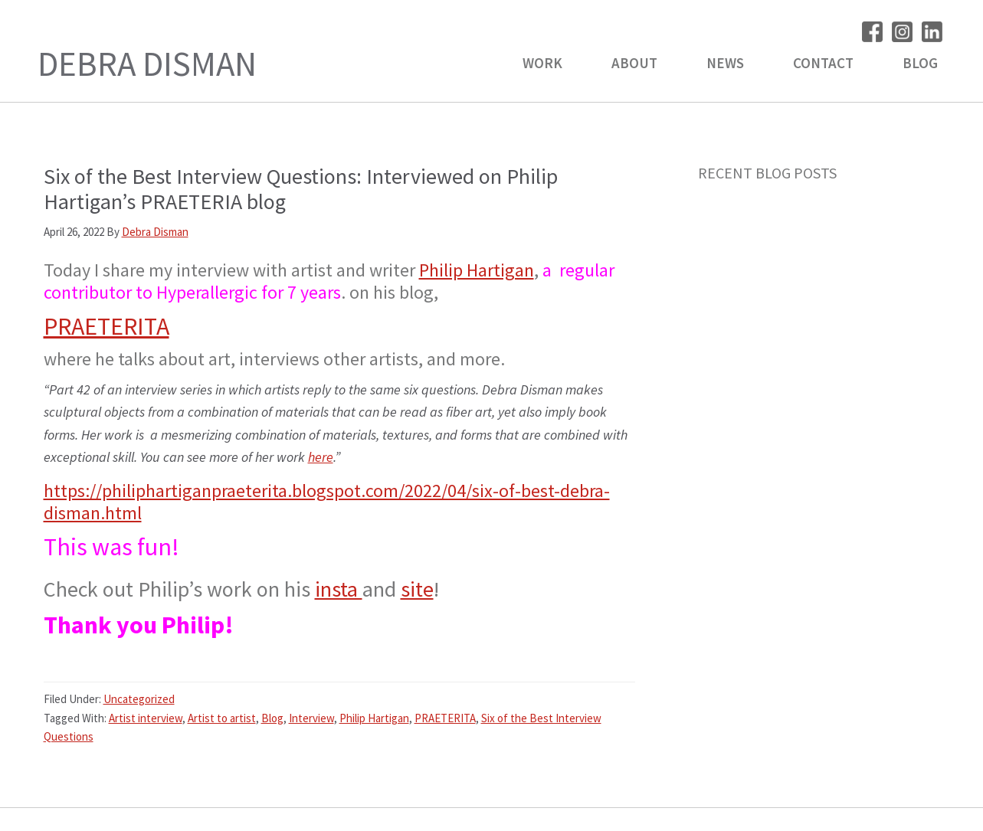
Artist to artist (222, 718)
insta (338, 589)
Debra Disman (147, 63)
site (417, 589)
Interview (311, 718)
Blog (272, 718)
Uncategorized (139, 699)
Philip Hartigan (476, 270)
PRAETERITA (106, 326)
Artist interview (145, 718)
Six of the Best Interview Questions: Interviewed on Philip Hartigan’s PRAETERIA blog (301, 189)
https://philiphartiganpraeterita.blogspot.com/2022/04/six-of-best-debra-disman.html (327, 502)
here (320, 457)
